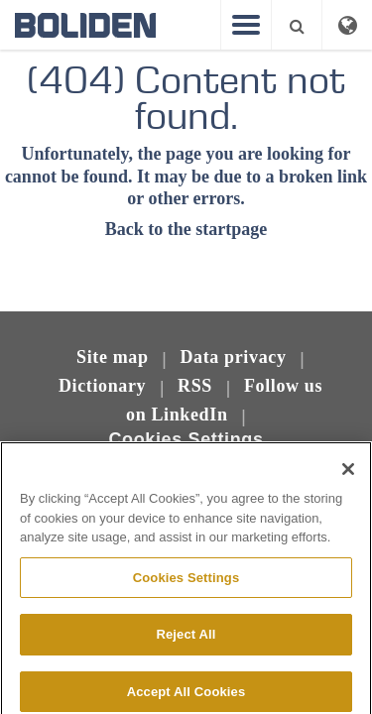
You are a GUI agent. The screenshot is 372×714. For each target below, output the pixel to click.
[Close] (348, 476)
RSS (195, 386)
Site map (112, 357)
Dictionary (102, 386)
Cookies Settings (185, 439)
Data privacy (233, 357)
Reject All (185, 641)
